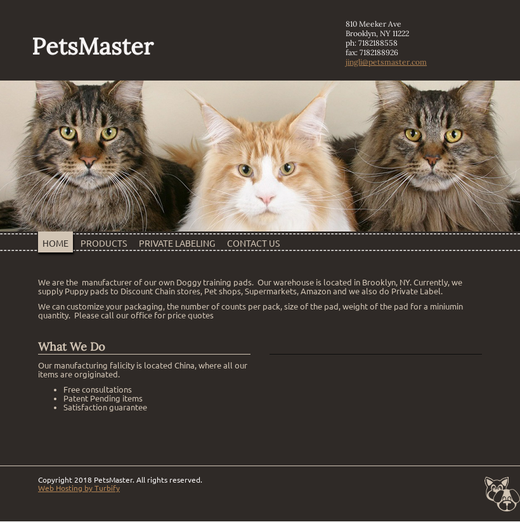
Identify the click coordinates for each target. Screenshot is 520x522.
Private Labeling (177, 243)
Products (104, 243)
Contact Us (253, 243)
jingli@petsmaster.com (386, 62)
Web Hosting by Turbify (79, 488)
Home (55, 243)
